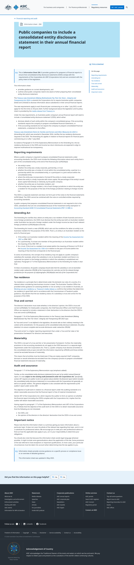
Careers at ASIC (91, 510)
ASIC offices (110, 508)
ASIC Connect (90, 502)
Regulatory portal (91, 505)
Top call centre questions (114, 496)
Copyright (26, 533)
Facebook (42, 524)
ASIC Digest (60, 508)
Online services (91, 493)
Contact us (111, 493)
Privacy (34, 533)
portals (117, 7)
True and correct (96, 83)
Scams (109, 505)
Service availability (55, 533)
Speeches (35, 499)
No (62, 477)
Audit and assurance (97, 89)
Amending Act (95, 78)
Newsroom (36, 493)
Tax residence (95, 81)
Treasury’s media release (46, 289)
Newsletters (60, 502)
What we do (8, 496)
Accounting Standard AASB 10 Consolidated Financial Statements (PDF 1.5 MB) (42, 208)
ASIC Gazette (61, 505)
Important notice (96, 92)
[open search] (126, 7)
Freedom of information (12, 533)
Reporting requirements (99, 75)
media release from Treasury (42, 111)
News (33, 502)
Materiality (94, 86)
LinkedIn (30, 524)
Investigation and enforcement (14, 499)
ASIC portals (89, 496)
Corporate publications (65, 493)
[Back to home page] (19, 7)
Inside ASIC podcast (38, 510)
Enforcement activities (12, 502)
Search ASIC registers (92, 499)
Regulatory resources (99, 7)
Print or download (98, 64)
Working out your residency (24, 289)
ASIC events (8, 508)
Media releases (36, 496)
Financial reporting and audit (26, 18)
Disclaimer (43, 533)
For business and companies (54, 7)
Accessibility (77, 533)
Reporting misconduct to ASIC (116, 502)
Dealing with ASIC (10, 505)
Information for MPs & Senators (15, 510)
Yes (54, 477)
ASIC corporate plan (63, 499)
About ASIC (9, 493)
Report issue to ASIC (113, 499)
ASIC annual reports (63, 496)
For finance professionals (78, 7)
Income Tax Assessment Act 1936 (33, 248)
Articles (34, 505)
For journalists (36, 508)
